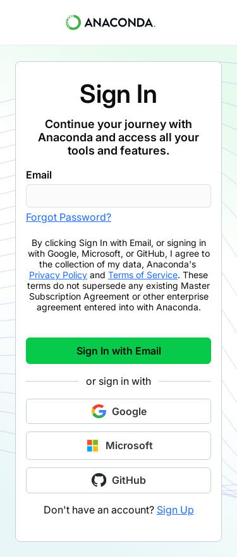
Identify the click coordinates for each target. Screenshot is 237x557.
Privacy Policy (58, 274)
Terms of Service (143, 274)
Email (39, 174)
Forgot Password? (68, 217)
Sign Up (175, 509)
